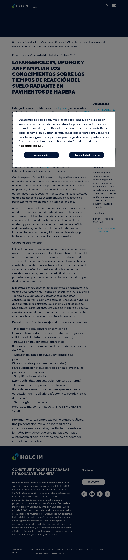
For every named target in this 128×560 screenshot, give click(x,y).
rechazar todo (41, 155)
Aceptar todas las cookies (87, 155)
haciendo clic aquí (31, 146)
